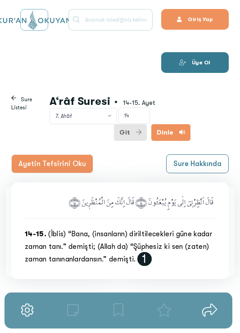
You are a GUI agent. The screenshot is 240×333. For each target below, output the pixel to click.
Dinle (171, 132)
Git (130, 132)
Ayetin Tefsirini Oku (52, 164)
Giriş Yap (195, 19)
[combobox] (83, 116)
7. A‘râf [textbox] (63, 116)
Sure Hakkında (197, 164)
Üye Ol (194, 62)
